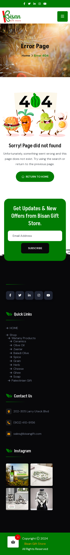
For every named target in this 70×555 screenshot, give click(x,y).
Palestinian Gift (22, 380)
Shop (13, 335)
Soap (17, 377)
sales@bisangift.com (27, 434)
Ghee (17, 373)
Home (26, 56)
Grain (17, 361)
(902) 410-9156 (24, 422)
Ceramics (19, 341)
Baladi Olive (21, 353)
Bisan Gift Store (35, 544)
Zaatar (18, 349)
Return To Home (35, 176)
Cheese (18, 369)
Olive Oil (18, 345)
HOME (14, 328)
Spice (17, 357)
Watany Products (24, 338)
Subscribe (35, 248)
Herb (16, 365)
